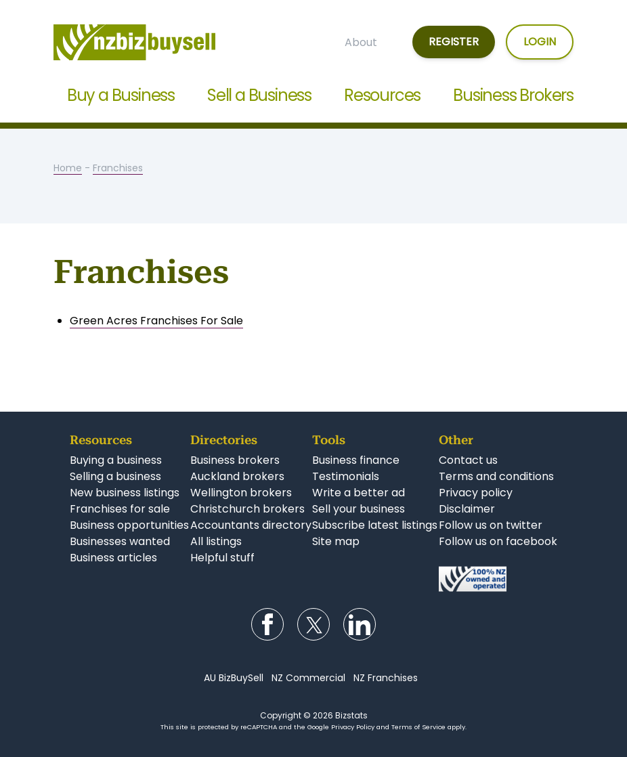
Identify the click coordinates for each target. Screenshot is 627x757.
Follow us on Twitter (313, 624)
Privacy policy (476, 492)
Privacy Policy (352, 726)
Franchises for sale (120, 509)
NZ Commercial (308, 678)
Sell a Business (259, 95)
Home (67, 168)
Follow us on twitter (490, 525)
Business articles (113, 557)
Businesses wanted (120, 541)
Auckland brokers (237, 476)
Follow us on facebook (498, 541)
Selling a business (115, 476)
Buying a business (116, 460)
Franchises (118, 168)
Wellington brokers (241, 492)
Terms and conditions (496, 476)
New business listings (124, 492)
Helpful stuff (222, 557)
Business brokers (235, 460)
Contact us (468, 460)
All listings (216, 541)
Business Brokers (513, 95)
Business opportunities (129, 525)
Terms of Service (418, 726)
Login (539, 41)
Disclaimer (467, 509)
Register (454, 41)
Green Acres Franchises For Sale (156, 320)
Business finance (355, 460)
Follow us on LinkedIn (359, 624)
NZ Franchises (385, 678)
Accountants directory (250, 525)
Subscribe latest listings (374, 525)
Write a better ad (358, 492)
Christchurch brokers (247, 509)
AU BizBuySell (233, 678)
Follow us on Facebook (267, 624)
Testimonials (345, 476)
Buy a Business (121, 95)
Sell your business (358, 509)
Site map (336, 541)
